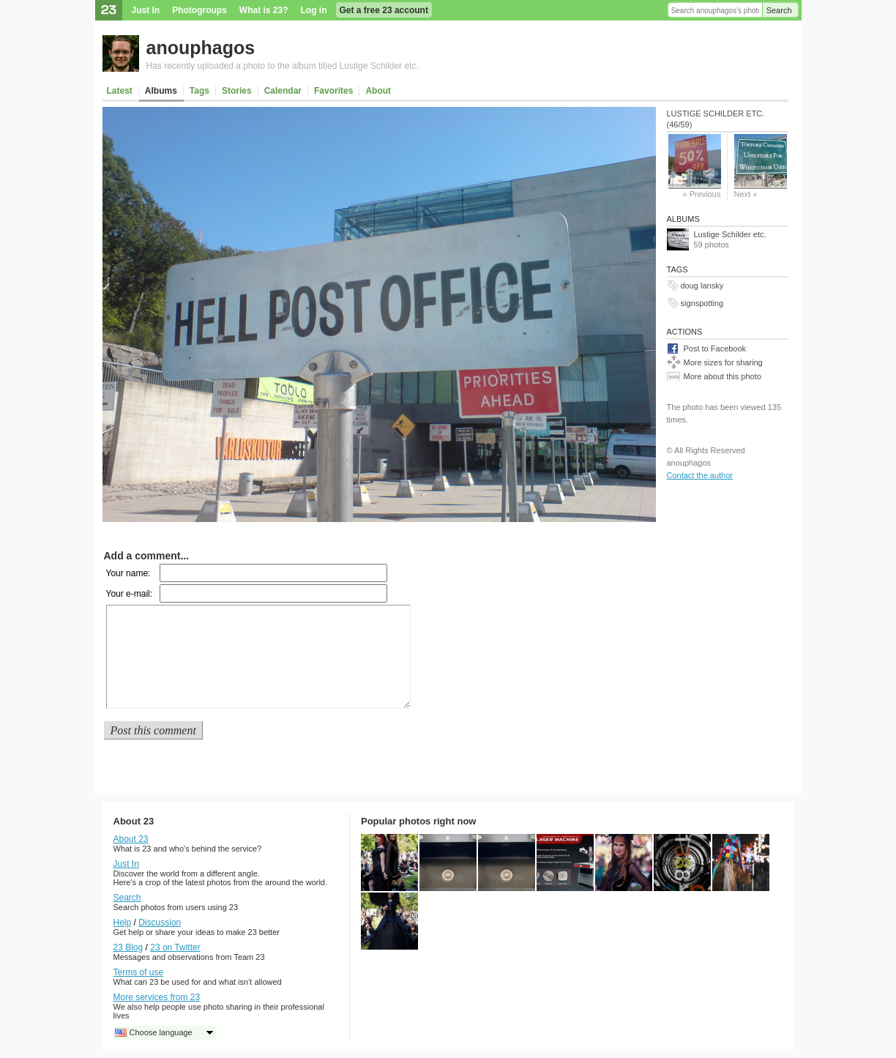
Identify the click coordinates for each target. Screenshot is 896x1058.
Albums (161, 91)
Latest (119, 91)
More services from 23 (157, 997)
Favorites (333, 91)
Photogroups (199, 10)
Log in (314, 10)
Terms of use (138, 972)
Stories (237, 91)
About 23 (131, 839)
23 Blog (128, 947)
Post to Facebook (715, 348)
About (378, 91)
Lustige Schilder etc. (730, 234)
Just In (146, 10)
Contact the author (700, 475)
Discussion (159, 922)
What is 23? (263, 10)
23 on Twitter (175, 947)
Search (779, 10)
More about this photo (722, 376)
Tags (199, 91)
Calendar (283, 91)
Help (122, 922)
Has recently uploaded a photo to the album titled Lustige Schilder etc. (282, 66)
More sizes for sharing (723, 362)
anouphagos (200, 47)
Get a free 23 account (384, 10)
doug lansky (702, 285)
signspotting (702, 303)
